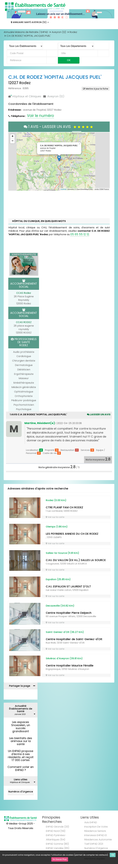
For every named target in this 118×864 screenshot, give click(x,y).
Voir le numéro (40, 115)
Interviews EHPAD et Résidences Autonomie (98, 837)
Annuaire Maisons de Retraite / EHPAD (26, 32)
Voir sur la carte (55, 517)
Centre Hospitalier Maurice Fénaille (69, 665)
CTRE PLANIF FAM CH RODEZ (64, 507)
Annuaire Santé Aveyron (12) (30, 22)
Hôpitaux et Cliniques (26, 96)
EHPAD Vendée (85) (57, 848)
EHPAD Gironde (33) (57, 826)
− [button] (13, 141)
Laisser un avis (98, 414)
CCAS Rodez (23, 293)
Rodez (73, 32)
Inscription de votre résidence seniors (96, 829)
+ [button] (13, 136)
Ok (112, 855)
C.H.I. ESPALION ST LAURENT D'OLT (68, 586)
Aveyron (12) (59, 32)
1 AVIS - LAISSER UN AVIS (59, 126)
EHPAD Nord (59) (55, 831)
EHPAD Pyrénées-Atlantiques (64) (56, 837)
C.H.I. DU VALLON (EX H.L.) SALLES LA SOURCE (76, 560)
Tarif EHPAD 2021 (93, 844)
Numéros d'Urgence (20, 791)
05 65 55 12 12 (79, 234)
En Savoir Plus (60, 859)
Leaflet (63, 189)
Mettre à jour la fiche (95, 88)
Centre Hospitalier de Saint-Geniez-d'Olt (74, 639)
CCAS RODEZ (23, 322)
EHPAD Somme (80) (57, 844)
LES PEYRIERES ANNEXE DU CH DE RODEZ (72, 534)
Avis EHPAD (90, 822)
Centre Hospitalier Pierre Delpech (68, 613)
